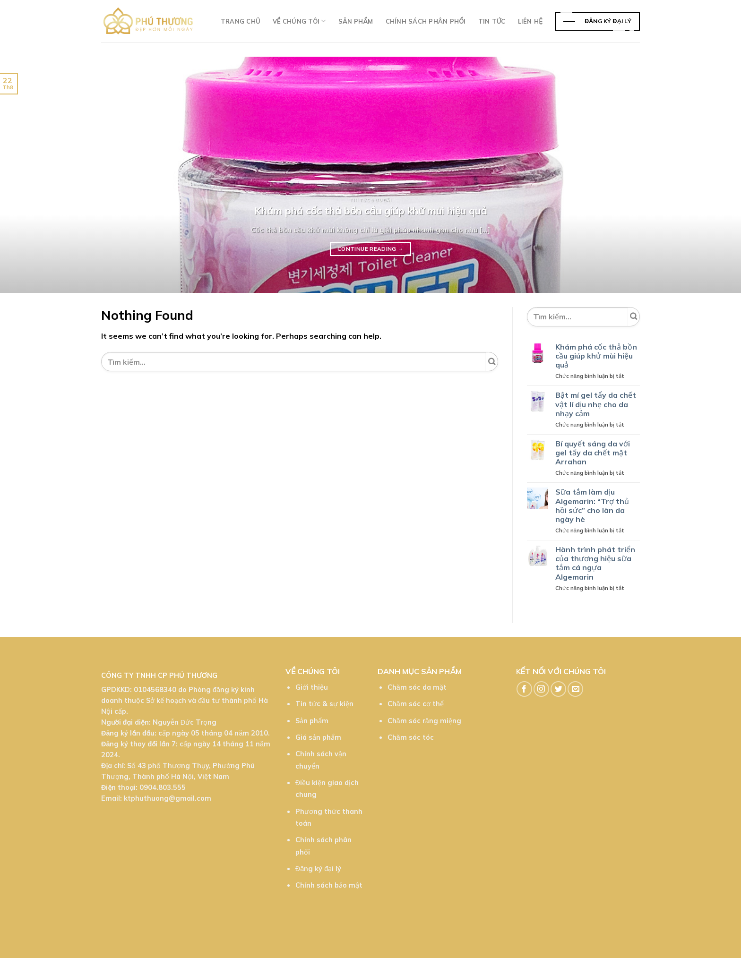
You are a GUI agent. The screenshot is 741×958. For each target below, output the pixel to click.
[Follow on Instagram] (541, 689)
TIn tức (492, 21)
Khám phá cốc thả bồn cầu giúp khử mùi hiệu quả (596, 355)
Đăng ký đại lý (318, 868)
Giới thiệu (311, 687)
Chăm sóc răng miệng (424, 721)
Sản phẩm (355, 21)
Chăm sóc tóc (411, 737)
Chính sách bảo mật (328, 885)
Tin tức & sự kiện (324, 704)
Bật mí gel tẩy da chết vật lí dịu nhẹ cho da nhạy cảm (595, 404)
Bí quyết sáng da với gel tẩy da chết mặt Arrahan (592, 452)
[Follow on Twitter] (558, 689)
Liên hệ (530, 21)
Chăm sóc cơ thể (416, 704)
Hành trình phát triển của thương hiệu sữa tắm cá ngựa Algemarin (595, 563)
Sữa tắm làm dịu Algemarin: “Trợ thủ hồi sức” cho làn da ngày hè (592, 506)
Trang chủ (240, 21)
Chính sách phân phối (426, 21)
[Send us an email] (575, 689)
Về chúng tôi (299, 21)
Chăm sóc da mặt (417, 687)
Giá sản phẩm (318, 737)
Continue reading (370, 249)
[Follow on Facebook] (524, 689)
